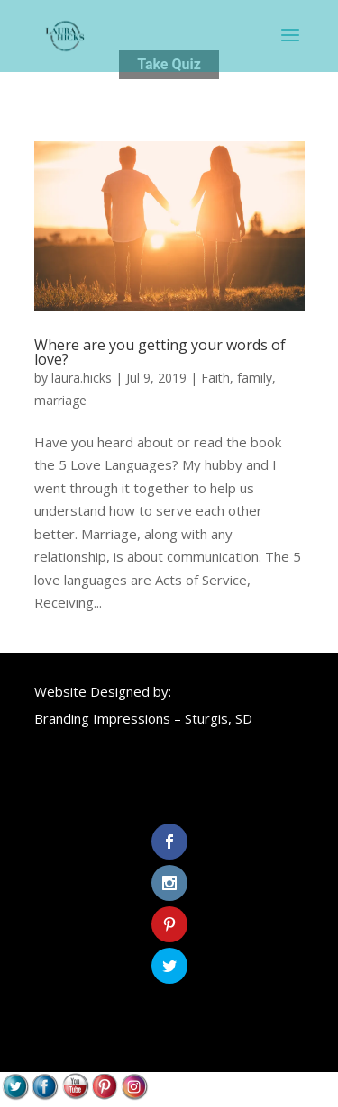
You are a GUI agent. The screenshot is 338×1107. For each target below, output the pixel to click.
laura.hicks (81, 377)
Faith (215, 377)
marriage (60, 400)
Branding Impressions (102, 718)
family (254, 377)
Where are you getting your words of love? (160, 352)
